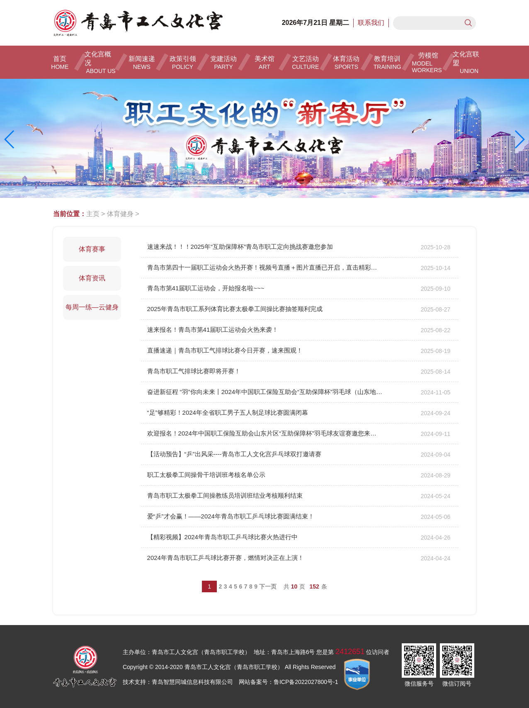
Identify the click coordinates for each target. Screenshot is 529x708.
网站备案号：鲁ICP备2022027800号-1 (288, 682)
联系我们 (371, 22)
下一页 (268, 586)
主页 (92, 213)
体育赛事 (92, 249)
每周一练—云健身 (92, 307)
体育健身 (120, 213)
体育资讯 (92, 278)
